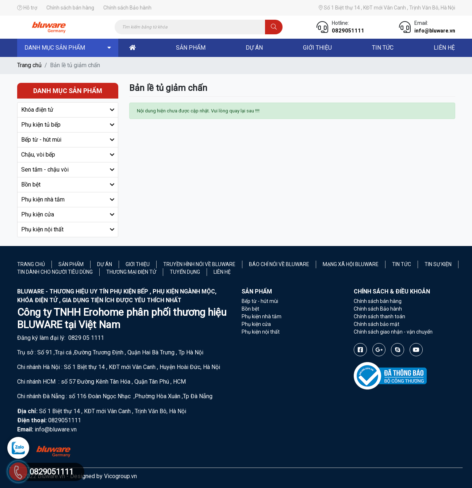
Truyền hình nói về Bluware (199, 264)
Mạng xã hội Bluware (351, 264)
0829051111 (348, 30)
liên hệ (444, 47)
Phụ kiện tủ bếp (41, 124)
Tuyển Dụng (185, 272)
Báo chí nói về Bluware (279, 264)
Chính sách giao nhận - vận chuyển (393, 332)
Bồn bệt (31, 184)
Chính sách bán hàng (70, 8)
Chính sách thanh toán (379, 316)
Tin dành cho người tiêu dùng (55, 272)
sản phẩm (191, 47)
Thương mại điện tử (131, 272)
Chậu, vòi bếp (38, 154)
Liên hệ (222, 272)
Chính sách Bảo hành (127, 8)
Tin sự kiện (438, 264)
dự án (254, 47)
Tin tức (383, 47)
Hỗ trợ (27, 8)
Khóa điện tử (37, 109)
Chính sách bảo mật (376, 324)
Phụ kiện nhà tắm (43, 199)
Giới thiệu (317, 47)
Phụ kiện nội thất (42, 229)
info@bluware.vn (434, 30)
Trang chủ (29, 65)
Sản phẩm (71, 264)
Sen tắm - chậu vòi (45, 169)
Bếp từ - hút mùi (41, 139)
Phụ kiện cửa (37, 214)
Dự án (104, 264)
